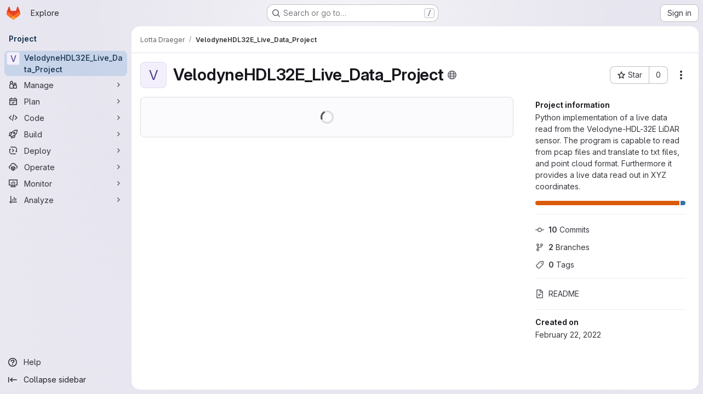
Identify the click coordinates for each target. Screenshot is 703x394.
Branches (562, 247)
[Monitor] (65, 183)
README (557, 293)
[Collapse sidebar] (65, 379)
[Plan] (65, 101)
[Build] (65, 134)
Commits (562, 229)
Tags (554, 264)
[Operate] (65, 167)
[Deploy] (65, 150)
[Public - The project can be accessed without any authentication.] (452, 75)
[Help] (65, 362)
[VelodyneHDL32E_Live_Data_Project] (65, 63)
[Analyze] (65, 199)
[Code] (65, 117)
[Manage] (65, 84)
